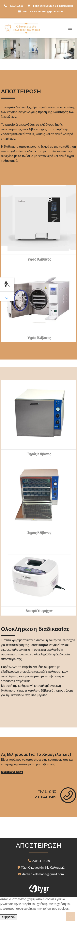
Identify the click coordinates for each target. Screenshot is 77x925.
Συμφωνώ (9, 917)
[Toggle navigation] (70, 28)
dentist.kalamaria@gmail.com (43, 11)
